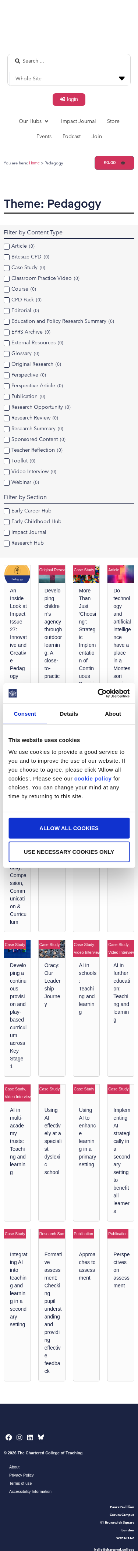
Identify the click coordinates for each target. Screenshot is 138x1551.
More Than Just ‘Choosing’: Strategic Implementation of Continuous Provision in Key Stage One (87, 653)
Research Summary (56, 1233)
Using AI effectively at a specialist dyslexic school (53, 1141)
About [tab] (113, 714)
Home (34, 163)
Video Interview (87, 952)
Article (113, 570)
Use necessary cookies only (69, 851)
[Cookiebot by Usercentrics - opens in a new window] (98, 693)
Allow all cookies (69, 828)
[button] (34, 121)
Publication (83, 1233)
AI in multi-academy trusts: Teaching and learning (18, 1141)
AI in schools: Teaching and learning (87, 988)
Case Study (84, 570)
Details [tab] (69, 714)
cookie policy (93, 778)
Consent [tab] (25, 714)
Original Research (55, 570)
